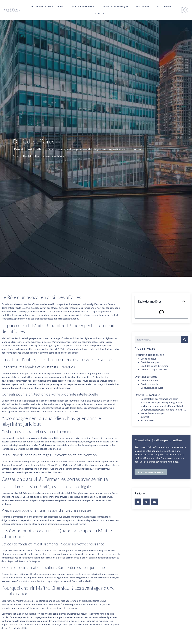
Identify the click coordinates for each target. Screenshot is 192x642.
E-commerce (147, 420)
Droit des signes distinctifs (154, 365)
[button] (183, 301)
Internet (145, 416)
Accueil (17, 156)
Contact (100, 13)
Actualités (164, 6)
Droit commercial (149, 384)
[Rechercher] (184, 339)
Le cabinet (142, 6)
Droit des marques (150, 362)
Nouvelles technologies (153, 413)
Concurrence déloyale (152, 387)
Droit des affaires (82, 6)
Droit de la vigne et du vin (154, 369)
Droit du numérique (115, 6)
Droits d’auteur (148, 358)
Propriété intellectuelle (47, 6)
